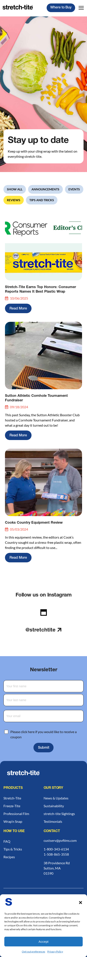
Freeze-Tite (11, 806)
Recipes (9, 857)
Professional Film (16, 814)
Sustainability (54, 806)
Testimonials (53, 821)
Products (12, 788)
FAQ (6, 841)
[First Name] (43, 686)
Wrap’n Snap (12, 821)
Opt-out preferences (33, 951)
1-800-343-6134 (56, 849)
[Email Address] (43, 716)
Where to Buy (60, 8)
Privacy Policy (55, 951)
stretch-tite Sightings (59, 814)
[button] (80, 902)
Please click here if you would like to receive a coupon (43, 734)
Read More (18, 309)
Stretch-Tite (12, 798)
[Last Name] (43, 700)
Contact (52, 831)
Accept (44, 941)
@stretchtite (43, 630)
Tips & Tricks (12, 849)
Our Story (53, 788)
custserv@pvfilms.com (60, 840)
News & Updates (56, 798)
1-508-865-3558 (56, 854)
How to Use (14, 831)
